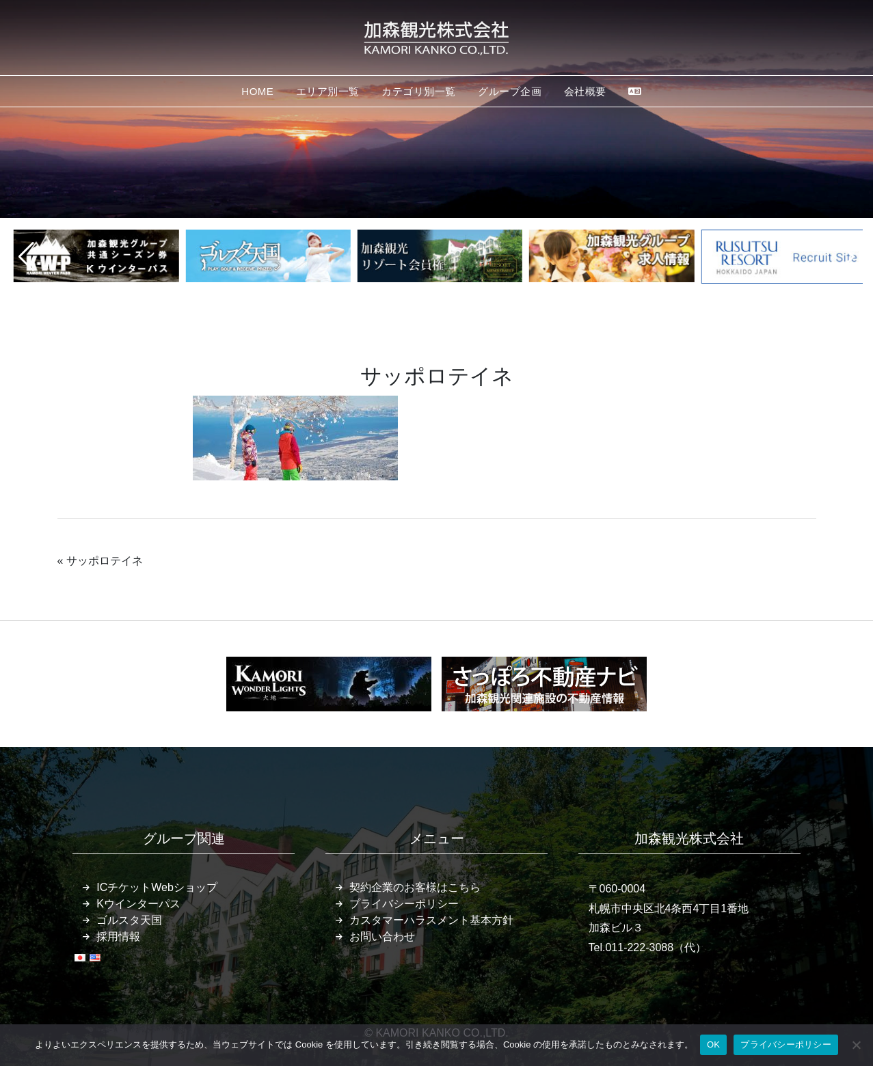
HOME (257, 91)
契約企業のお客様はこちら (415, 887)
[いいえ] (856, 1045)
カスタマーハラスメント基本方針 (431, 920)
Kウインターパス (138, 904)
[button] (26, 257)
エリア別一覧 (328, 91)
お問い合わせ (382, 936)
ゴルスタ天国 (129, 920)
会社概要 (585, 91)
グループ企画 (509, 91)
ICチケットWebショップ (156, 887)
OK (713, 1044)
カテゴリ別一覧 (418, 91)
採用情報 (118, 936)
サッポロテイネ (104, 560)
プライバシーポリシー (404, 904)
